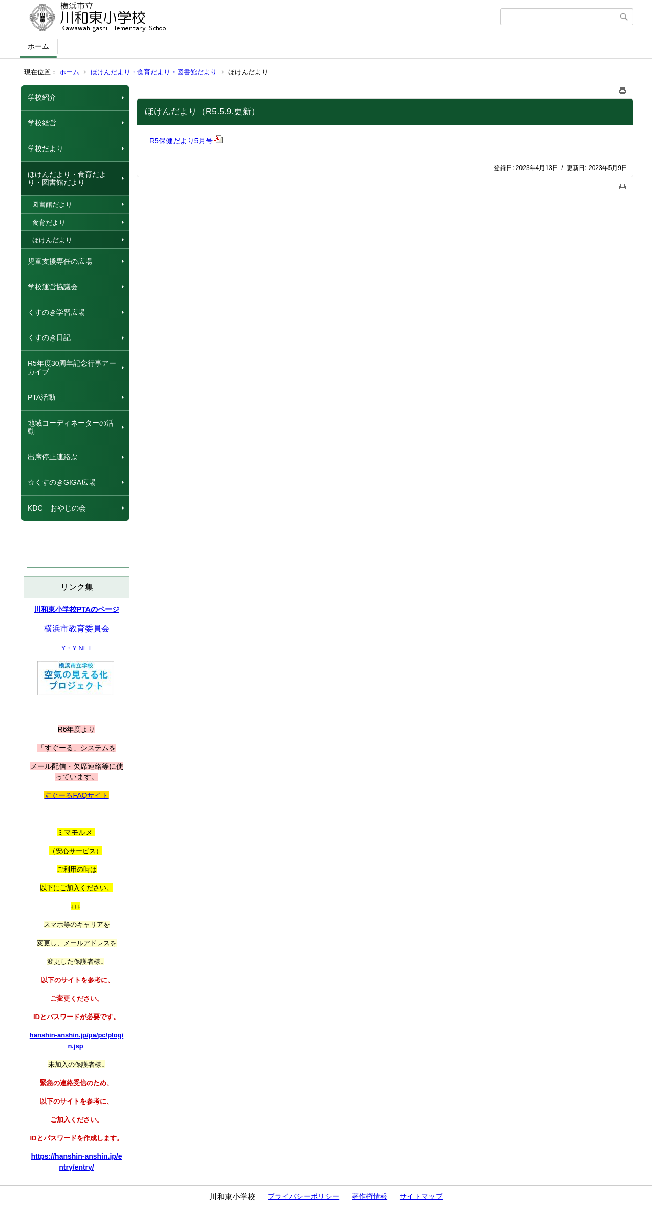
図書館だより (52, 204)
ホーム (38, 46)
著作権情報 (369, 1196)
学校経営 (42, 123)
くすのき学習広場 (56, 312)
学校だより (45, 148)
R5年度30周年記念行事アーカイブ (72, 367)
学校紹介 (42, 97)
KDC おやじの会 (57, 508)
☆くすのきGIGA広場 (62, 482)
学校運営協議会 (53, 287)
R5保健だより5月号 (186, 141)
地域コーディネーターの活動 (71, 427)
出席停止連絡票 (53, 457)
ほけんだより (52, 240)
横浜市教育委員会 (77, 628)
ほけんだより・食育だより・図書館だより (154, 72)
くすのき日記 (49, 337)
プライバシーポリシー (303, 1196)
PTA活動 (41, 397)
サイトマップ (421, 1196)
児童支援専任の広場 (60, 261)
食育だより (49, 222)
